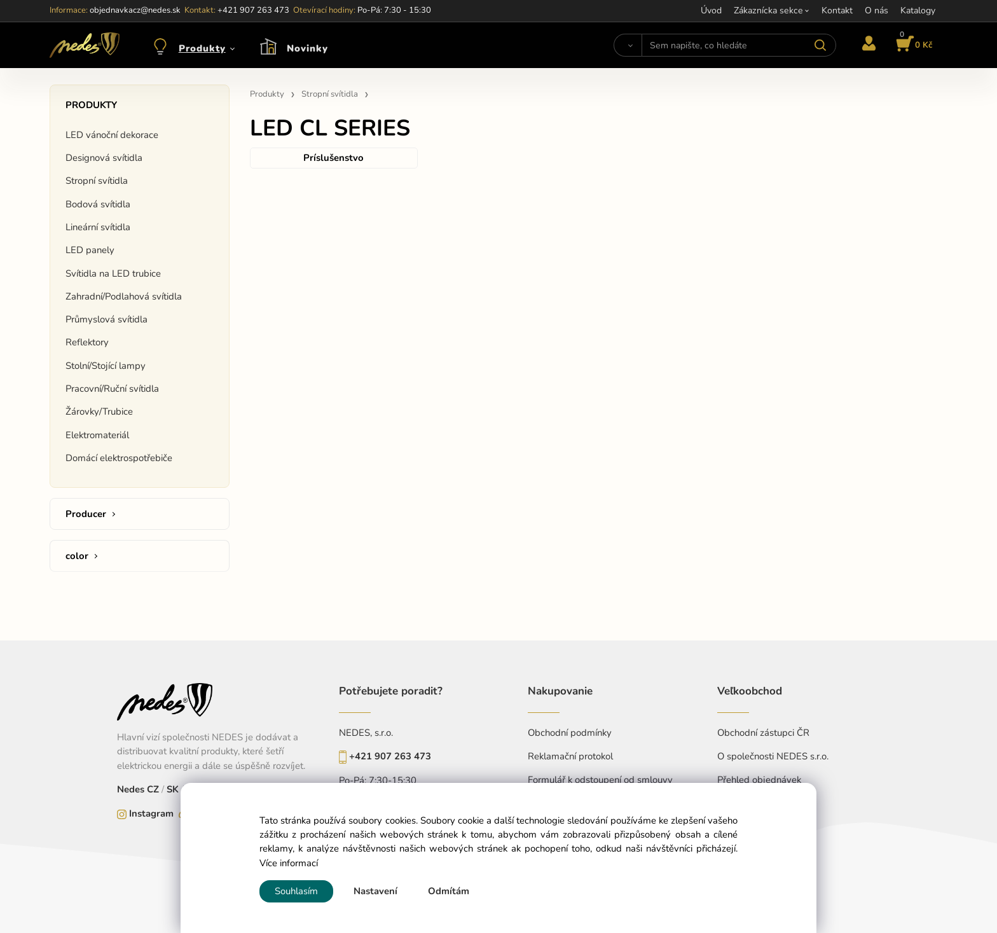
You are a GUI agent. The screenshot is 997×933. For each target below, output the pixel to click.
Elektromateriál (97, 435)
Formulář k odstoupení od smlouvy (600, 779)
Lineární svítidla (97, 227)
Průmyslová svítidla (106, 319)
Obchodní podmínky (570, 732)
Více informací (288, 863)
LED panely (89, 250)
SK (172, 789)
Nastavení (375, 891)
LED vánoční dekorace (111, 134)
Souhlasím (296, 891)
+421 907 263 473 (390, 756)
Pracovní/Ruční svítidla (112, 388)
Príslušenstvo (333, 157)
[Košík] (912, 45)
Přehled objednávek (759, 779)
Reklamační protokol (570, 756)
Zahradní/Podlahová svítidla (123, 296)
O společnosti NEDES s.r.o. (773, 756)
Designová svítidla (103, 157)
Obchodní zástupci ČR (763, 732)
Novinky (307, 48)
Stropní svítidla (96, 180)
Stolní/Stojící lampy (105, 365)
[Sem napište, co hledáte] (738, 45)
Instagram (151, 813)
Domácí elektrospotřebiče (118, 458)
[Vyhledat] (628, 45)
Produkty (202, 48)
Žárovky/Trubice (99, 411)
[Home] (85, 45)
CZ (154, 789)
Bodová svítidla (97, 204)
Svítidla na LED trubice (113, 273)
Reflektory (87, 342)
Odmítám (448, 891)
